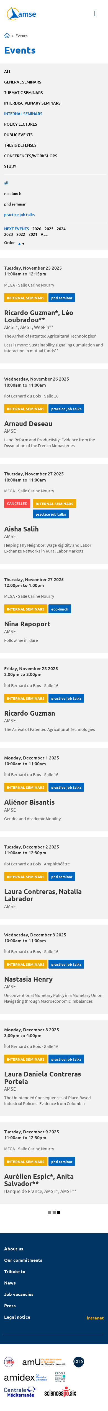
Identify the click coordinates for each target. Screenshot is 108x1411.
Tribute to (14, 1271)
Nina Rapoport (27, 623)
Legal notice (17, 1317)
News (10, 1283)
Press (10, 1305)
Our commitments (23, 1260)
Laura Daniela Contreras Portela (42, 1077)
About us (13, 1249)
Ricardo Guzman (29, 713)
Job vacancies (19, 1294)
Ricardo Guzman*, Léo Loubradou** (38, 316)
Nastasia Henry (28, 979)
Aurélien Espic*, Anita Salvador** (39, 1180)
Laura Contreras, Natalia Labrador (43, 895)
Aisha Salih (21, 529)
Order (9, 242)
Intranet (95, 1318)
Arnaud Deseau (28, 423)
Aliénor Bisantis (29, 802)
